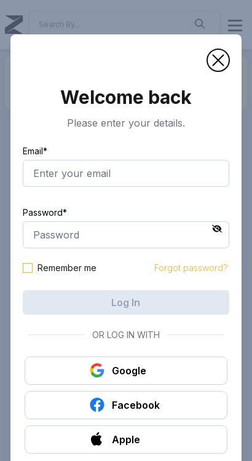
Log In (125, 302)
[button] (218, 60)
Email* (35, 151)
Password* (45, 212)
